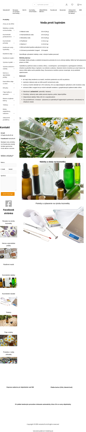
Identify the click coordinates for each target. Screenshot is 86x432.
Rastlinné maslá (8, 58)
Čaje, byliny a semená (7, 93)
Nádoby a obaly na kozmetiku (8, 29)
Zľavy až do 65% (8, 24)
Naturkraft (6, 10)
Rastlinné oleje (7, 54)
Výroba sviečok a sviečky (8, 68)
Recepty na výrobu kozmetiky (16, 11)
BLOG (24, 10)
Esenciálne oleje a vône (8, 83)
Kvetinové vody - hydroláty (8, 48)
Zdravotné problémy (6, 119)
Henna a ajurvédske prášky (6, 75)
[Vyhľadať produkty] (45, 4)
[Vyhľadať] (34, 4)
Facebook (53, 10)
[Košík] (79, 5)
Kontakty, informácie (32, 11)
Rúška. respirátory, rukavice (6, 111)
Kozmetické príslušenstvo (7, 36)
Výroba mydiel (8, 62)
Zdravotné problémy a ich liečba (72, 11)
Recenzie (63, 10)
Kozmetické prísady (7, 42)
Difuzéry (5, 88)
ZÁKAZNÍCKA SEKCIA (43, 11)
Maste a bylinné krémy (8, 100)
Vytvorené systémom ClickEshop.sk (43, 431)
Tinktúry (5, 105)
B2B (80, 10)
